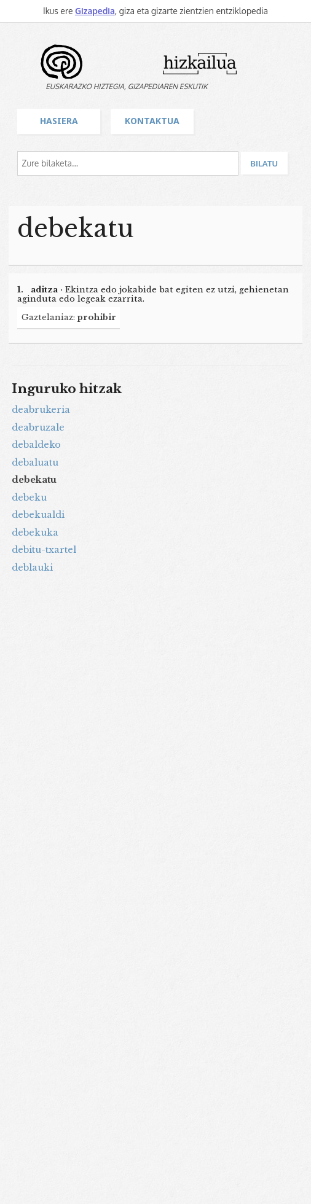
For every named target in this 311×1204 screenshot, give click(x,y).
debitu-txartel (44, 549)
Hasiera (59, 121)
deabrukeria (41, 409)
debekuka (35, 532)
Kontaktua (152, 121)
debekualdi (38, 514)
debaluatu (35, 462)
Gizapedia (95, 11)
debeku (29, 497)
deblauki (32, 567)
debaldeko (36, 444)
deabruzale (38, 427)
